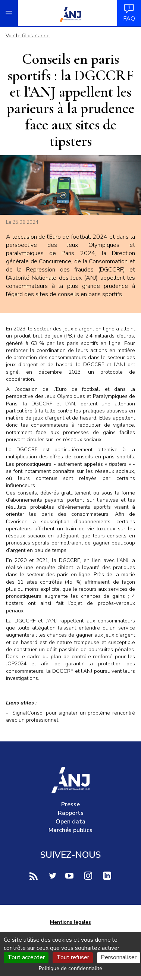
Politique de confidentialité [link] (70, 968)
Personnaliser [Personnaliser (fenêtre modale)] (119, 957)
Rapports (71, 813)
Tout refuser (72, 957)
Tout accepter (26, 957)
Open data (70, 821)
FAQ (129, 13)
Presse (70, 804)
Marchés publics (70, 830)
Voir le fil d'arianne (28, 35)
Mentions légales (70, 922)
